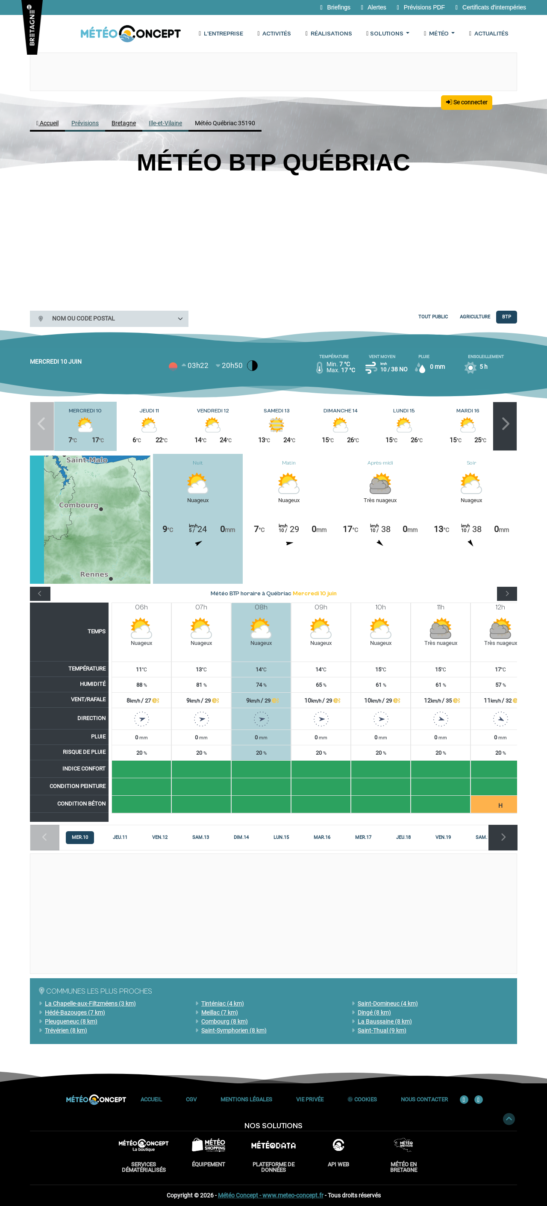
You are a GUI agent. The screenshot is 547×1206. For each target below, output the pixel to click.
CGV (191, 1099)
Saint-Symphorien (231, 1030)
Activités (273, 33)
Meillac (216, 1012)
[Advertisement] (273, 240)
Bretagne (124, 123)
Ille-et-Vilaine (165, 123)
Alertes (373, 7)
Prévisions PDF (420, 7)
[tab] (80, 837)
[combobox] (117, 319)
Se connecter (467, 102)
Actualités (488, 33)
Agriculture (475, 317)
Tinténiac (219, 1003)
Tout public (433, 317)
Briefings (335, 7)
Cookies (362, 1099)
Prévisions (85, 123)
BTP (506, 317)
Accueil (47, 123)
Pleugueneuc (68, 1021)
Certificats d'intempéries (489, 7)
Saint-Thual (379, 1030)
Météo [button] (436, 33)
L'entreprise (220, 33)
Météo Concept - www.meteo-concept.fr (270, 1195)
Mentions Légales (246, 1099)
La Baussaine (382, 1021)
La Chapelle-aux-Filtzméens (87, 1003)
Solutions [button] (385, 33)
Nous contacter (424, 1099)
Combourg (221, 1021)
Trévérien (63, 1030)
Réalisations (328, 33)
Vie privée (309, 1099)
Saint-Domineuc (385, 1003)
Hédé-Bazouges (72, 1012)
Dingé (371, 1012)
